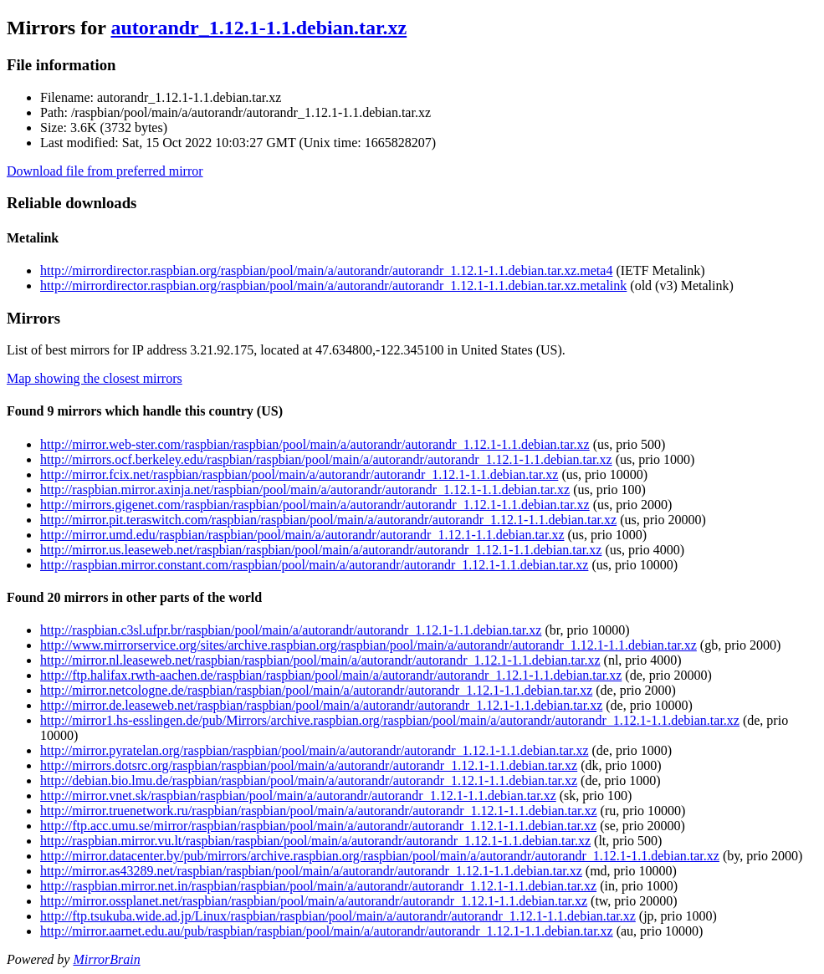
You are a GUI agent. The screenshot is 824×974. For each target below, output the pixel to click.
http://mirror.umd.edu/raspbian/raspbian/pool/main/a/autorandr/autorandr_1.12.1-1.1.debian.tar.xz (302, 535)
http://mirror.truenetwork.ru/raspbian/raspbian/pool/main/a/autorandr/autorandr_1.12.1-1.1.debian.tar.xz (318, 810)
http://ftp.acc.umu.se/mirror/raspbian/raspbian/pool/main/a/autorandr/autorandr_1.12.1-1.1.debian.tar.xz (318, 825)
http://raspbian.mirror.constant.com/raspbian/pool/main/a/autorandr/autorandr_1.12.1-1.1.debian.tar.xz (314, 565)
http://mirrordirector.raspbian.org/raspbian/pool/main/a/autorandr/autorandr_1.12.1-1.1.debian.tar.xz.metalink (333, 285)
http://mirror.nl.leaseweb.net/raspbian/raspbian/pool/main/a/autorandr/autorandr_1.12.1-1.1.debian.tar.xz (320, 660)
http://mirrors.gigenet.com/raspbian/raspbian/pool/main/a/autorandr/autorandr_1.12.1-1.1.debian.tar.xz (315, 504)
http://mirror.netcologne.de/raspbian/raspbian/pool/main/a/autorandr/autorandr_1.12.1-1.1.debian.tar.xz (316, 690)
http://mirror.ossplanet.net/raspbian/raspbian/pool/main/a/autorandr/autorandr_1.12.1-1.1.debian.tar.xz (313, 901)
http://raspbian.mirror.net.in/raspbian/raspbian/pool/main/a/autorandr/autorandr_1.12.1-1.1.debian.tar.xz (318, 886)
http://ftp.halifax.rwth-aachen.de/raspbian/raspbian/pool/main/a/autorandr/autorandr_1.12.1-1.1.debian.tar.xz (331, 675)
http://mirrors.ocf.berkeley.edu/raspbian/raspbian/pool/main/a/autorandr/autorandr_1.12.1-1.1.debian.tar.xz (326, 459)
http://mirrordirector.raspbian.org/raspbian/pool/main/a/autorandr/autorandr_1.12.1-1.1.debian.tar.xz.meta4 (326, 270)
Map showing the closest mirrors (94, 378)
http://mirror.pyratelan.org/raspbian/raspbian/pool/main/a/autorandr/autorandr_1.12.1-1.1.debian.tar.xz (314, 750)
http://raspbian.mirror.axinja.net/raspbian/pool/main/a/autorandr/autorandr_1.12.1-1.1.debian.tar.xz (305, 489)
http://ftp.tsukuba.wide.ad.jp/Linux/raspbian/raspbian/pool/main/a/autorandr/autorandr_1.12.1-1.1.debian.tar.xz (338, 916)
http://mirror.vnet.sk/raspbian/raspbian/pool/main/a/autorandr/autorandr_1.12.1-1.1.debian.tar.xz (298, 795)
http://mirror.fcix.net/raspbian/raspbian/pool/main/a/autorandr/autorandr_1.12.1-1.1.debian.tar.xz (299, 474)
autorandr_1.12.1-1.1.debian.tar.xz (258, 27)
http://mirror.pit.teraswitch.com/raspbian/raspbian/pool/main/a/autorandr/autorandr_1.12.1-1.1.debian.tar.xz (328, 519)
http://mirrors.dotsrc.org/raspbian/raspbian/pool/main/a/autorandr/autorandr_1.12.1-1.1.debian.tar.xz (308, 765)
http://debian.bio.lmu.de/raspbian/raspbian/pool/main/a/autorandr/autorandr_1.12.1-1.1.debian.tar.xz (308, 780)
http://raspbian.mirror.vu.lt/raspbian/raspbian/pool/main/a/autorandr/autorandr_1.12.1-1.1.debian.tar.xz (315, 841)
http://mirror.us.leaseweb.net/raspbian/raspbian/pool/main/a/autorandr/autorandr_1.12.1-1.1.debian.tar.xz (320, 550)
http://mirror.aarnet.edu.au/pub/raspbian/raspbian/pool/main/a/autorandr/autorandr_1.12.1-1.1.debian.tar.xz (326, 931)
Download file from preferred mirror (105, 171)
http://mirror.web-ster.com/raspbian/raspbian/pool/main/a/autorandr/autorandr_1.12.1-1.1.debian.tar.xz (315, 444)
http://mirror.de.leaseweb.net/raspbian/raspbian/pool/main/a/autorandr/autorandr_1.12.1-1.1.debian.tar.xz (321, 705)
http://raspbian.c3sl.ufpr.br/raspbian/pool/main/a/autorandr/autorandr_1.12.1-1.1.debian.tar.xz (290, 630)
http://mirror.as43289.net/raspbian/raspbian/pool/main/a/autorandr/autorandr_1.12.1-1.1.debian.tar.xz (311, 871)
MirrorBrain (106, 959)
